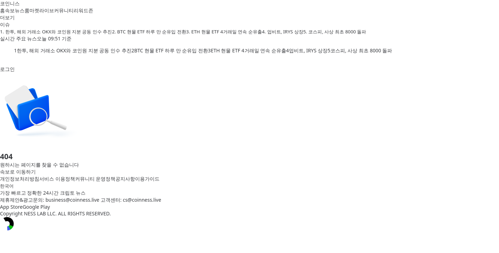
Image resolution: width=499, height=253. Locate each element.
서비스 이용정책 (57, 178)
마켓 (34, 10)
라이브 (46, 10)
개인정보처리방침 (19, 178)
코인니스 (10, 3)
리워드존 (83, 10)
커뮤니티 (64, 10)
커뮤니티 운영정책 (95, 178)
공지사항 (125, 178)
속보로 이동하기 (18, 171)
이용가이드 (147, 178)
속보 (10, 10)
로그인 (7, 69)
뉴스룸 (22, 10)
